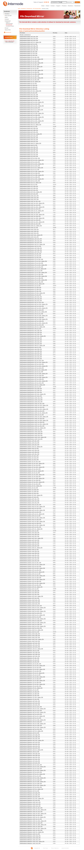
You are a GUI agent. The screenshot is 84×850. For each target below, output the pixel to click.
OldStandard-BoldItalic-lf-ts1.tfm (30, 295)
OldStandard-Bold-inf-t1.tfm (28, 44)
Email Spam (45, 848)
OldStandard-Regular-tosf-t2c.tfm (30, 839)
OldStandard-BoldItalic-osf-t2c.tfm (31, 334)
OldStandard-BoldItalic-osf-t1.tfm (30, 328)
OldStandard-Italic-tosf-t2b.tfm (30, 635)
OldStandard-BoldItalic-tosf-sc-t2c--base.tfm (34, 424)
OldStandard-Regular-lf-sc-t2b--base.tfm (32, 680)
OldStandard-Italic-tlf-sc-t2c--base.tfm (32, 583)
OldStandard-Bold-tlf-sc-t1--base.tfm (31, 167)
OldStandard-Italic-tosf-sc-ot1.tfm (31, 613)
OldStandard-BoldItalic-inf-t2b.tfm (31, 250)
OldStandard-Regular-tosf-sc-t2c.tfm (31, 830)
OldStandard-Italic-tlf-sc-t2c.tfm (30, 585)
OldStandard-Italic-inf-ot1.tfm (29, 444)
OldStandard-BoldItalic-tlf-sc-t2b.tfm (32, 379)
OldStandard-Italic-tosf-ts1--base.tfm (32, 639)
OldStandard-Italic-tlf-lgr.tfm (29, 557)
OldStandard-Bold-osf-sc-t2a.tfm (30, 115)
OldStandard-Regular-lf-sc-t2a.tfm (30, 678)
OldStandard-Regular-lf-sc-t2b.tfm (30, 682)
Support (58, 5)
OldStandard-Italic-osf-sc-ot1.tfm (30, 512)
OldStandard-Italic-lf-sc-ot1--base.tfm (32, 467)
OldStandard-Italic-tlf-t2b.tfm (29, 592)
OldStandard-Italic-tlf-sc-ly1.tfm (30, 566)
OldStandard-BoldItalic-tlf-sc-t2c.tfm (32, 383)
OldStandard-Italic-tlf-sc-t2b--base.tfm (32, 579)
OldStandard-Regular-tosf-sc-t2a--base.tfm (33, 821)
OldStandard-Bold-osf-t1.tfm (28, 126)
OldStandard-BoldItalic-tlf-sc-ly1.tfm (32, 364)
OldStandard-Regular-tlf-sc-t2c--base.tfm (33, 785)
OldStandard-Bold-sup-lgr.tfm (29, 137)
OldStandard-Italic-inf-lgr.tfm (29, 441)
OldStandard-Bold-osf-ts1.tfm (29, 135)
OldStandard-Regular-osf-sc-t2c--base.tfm (33, 727)
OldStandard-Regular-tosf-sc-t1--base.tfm (33, 817)
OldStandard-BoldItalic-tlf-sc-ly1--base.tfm (33, 362)
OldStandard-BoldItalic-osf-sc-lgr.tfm (32, 302)
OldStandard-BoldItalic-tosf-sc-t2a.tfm (32, 418)
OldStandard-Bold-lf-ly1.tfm (28, 53)
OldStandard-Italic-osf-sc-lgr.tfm (30, 504)
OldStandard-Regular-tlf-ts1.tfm (30, 800)
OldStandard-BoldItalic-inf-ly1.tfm (31, 240)
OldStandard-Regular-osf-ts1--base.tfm (32, 740)
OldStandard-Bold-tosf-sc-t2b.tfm (30, 220)
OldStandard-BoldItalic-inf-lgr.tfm (31, 238)
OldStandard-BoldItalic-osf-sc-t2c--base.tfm (33, 323)
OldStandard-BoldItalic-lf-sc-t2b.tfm (31, 278)
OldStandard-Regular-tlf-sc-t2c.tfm (31, 787)
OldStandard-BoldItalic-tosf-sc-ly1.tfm (32, 407)
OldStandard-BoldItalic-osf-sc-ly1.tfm (32, 306)
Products (64, 5)
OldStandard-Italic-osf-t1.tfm (29, 530)
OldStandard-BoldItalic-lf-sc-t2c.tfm (31, 281)
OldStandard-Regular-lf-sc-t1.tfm (30, 675)
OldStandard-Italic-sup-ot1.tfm (29, 545)
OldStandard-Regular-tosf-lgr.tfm (30, 802)
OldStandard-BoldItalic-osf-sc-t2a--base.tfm (33, 315)
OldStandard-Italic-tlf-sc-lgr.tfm (30, 562)
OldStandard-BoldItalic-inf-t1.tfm (30, 246)
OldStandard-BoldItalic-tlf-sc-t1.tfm (31, 371)
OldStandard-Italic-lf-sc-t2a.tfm (30, 476)
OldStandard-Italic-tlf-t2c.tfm (29, 594)
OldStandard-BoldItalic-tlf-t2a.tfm (31, 388)
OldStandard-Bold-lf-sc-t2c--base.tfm (31, 77)
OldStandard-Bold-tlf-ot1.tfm (29, 156)
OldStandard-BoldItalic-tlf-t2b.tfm (31, 390)
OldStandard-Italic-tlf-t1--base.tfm (31, 587)
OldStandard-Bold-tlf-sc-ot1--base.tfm (32, 164)
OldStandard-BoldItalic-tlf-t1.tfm (30, 386)
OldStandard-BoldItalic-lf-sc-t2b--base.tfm (33, 276)
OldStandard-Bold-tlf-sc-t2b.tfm (30, 177)
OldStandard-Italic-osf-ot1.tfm (29, 502)
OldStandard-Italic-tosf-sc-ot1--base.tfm (33, 611)
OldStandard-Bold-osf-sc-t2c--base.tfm (32, 121)
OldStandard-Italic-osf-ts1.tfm (29, 540)
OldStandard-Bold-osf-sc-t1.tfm (29, 111)
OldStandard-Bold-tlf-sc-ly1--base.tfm (32, 160)
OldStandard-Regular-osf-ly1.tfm (30, 703)
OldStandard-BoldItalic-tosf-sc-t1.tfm (32, 414)
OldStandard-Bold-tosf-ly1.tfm (29, 197)
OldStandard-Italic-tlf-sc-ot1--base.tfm (32, 568)
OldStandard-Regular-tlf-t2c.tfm (30, 796)
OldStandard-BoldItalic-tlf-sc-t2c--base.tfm (33, 381)
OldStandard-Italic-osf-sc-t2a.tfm (30, 519)
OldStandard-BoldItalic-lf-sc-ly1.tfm (31, 263)
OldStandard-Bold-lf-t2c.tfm (28, 89)
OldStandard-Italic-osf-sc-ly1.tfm (30, 508)
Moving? (6, 28)
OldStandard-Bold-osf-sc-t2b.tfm (30, 119)
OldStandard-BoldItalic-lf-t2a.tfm (30, 287)
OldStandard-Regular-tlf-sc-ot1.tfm (31, 772)
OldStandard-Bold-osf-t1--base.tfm (30, 124)
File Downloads (9, 24)
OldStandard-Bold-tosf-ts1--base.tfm (31, 235)
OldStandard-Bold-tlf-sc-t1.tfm (29, 169)
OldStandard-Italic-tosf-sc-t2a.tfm (31, 620)
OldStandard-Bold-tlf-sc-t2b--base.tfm (32, 175)
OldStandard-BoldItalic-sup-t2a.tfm (31, 349)
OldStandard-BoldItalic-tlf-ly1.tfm (31, 356)
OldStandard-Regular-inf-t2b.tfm (30, 654)
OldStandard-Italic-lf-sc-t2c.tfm (30, 484)
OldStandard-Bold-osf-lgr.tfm (29, 94)
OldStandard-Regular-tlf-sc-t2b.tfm (31, 783)
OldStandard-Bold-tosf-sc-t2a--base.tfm (32, 214)
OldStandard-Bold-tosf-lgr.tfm (29, 195)
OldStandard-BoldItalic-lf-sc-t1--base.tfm (33, 268)
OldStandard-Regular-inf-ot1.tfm (30, 646)
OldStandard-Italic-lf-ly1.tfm (29, 457)
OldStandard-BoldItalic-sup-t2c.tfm (31, 353)
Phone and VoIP (8, 15)
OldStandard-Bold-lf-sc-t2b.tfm (29, 76)
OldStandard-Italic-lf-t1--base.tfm (31, 486)
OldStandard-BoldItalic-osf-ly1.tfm (31, 298)
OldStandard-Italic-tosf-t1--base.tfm (31, 630)
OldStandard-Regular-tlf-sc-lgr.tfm (31, 764)
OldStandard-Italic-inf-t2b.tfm (29, 452)
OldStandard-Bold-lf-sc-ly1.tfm (29, 61)
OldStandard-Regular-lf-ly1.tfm (29, 660)
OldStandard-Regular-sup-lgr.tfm (30, 744)
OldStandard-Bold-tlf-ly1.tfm (29, 154)
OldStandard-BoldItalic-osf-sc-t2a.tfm (32, 317)
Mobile (6, 17)
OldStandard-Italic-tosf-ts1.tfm (30, 641)
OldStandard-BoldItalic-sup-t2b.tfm (31, 351)
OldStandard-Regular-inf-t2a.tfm (30, 652)
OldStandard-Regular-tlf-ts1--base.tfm (32, 798)
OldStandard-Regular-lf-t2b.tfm (29, 693)
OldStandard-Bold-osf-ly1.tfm (29, 96)
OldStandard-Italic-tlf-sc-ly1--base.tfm (32, 564)
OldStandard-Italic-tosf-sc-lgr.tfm (31, 605)
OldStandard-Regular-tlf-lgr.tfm (30, 759)
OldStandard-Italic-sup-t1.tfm (29, 549)
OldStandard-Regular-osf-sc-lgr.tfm (31, 706)
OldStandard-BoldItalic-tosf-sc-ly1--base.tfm (34, 405)
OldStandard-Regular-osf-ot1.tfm (30, 704)
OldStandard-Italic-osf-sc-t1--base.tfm (32, 514)
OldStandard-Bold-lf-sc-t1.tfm (29, 68)
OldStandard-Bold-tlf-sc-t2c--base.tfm (32, 179)
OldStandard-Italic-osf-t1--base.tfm (31, 529)
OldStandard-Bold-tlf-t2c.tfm (29, 190)
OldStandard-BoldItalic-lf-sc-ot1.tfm (31, 267)
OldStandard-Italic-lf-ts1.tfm (29, 497)
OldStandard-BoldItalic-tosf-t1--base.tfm (33, 427)
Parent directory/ (25, 34)
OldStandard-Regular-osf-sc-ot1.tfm (31, 714)
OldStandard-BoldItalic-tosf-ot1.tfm (31, 401)
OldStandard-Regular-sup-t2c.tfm (30, 757)
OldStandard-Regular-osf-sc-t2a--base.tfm (33, 720)
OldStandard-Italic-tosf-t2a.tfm (30, 633)
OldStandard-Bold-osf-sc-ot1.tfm (30, 107)
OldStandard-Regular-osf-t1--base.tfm (31, 731)
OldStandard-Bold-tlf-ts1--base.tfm (31, 192)
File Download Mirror (37, 8)
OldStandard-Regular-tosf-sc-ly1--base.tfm (33, 809)
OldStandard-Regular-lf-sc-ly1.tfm (30, 667)
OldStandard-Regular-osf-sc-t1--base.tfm (32, 716)
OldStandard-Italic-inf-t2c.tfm (29, 454)
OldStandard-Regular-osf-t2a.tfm (30, 734)
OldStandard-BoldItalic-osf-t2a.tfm (31, 330)
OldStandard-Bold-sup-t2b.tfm (29, 149)
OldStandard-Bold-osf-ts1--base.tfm (31, 134)
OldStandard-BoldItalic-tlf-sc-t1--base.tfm (33, 369)
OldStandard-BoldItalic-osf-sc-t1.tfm (31, 313)
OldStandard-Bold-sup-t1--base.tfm (30, 143)
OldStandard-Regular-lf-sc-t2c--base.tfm (32, 684)
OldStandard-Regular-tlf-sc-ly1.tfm (31, 768)
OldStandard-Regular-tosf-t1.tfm (30, 834)
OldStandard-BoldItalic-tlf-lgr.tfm (31, 354)
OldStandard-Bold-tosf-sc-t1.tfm (30, 212)
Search (76, 2)
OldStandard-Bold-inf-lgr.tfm (29, 36)
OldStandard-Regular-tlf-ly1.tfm (30, 761)
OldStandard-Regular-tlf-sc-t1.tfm (30, 776)
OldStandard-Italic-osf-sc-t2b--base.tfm (32, 521)
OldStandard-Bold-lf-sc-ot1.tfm (29, 64)
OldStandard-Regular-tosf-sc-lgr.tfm (31, 807)
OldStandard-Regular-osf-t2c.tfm (30, 738)
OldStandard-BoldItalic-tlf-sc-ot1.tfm (32, 368)
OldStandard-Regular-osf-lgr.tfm (30, 701)
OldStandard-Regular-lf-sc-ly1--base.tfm (32, 665)
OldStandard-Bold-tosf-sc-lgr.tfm (30, 201)
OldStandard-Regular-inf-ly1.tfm (30, 645)
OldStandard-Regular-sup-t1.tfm (29, 751)
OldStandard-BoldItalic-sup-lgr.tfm (31, 339)
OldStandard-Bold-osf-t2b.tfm (29, 130)
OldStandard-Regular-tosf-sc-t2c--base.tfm (33, 828)
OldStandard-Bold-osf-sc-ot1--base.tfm (32, 105)
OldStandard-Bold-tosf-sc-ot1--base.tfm (32, 207)
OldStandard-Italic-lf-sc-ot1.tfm (30, 469)
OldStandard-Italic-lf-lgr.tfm (29, 456)
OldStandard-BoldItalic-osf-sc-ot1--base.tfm (33, 308)
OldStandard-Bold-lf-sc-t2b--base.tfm (31, 74)
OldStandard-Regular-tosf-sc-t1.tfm (31, 819)
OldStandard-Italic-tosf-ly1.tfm (30, 602)
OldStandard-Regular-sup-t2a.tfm (30, 753)
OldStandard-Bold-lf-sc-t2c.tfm (29, 79)
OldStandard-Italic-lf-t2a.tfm (29, 489)
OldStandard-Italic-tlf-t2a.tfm (29, 590)
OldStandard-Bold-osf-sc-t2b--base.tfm (32, 117)
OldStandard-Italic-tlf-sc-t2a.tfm (30, 577)
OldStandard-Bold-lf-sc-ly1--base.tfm (31, 59)
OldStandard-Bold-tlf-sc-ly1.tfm (30, 162)
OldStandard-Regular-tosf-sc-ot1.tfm (31, 815)
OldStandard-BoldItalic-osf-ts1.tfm (31, 338)
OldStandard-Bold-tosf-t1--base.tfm (31, 225)
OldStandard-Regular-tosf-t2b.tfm (30, 837)
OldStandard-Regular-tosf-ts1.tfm (30, 843)
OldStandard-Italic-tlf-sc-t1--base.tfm (32, 572)
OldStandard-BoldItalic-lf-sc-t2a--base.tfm (33, 272)
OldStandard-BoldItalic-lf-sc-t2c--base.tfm (33, 280)
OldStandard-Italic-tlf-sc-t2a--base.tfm (32, 575)
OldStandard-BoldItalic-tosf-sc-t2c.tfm (32, 426)
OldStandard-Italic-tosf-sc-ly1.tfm (31, 609)
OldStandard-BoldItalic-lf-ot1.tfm (30, 257)
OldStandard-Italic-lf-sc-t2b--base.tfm (32, 478)
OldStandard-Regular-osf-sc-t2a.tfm (31, 721)
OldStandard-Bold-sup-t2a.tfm (29, 147)
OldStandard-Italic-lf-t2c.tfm (29, 493)
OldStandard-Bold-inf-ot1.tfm (29, 40)
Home (42, 5)
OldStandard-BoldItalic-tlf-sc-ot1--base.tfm (33, 366)
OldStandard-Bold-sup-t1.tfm (28, 145)
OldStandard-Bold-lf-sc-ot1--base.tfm (31, 62)
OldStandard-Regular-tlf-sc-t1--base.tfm (32, 774)
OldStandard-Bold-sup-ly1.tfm (29, 139)
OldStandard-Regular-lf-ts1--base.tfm (31, 697)
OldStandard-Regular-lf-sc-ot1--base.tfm (32, 669)
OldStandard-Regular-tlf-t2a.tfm (30, 792)
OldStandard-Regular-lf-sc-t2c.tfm (30, 686)
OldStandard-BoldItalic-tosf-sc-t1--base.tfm (33, 412)
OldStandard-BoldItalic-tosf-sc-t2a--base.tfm (34, 416)
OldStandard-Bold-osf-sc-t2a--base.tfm (32, 113)
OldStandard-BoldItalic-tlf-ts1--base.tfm (33, 394)
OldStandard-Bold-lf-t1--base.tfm (30, 81)
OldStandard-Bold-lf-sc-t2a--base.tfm (31, 70)
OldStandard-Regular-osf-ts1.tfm (30, 742)
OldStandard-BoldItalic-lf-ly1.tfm (30, 255)
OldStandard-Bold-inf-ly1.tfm (29, 38)
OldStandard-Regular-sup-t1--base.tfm (31, 749)
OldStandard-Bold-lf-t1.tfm (28, 83)
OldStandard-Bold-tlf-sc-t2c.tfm (30, 180)
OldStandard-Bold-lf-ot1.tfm (28, 55)
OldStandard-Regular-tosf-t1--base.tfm (32, 832)
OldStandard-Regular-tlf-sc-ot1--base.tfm (33, 770)
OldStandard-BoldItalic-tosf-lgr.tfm (31, 398)
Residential (77, 5)
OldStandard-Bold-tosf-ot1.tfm (29, 199)
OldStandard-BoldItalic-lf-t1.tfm (30, 285)
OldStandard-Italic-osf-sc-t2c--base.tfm (32, 525)
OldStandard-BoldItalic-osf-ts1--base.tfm (33, 336)
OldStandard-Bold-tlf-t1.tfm (28, 184)
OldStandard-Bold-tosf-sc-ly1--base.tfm (32, 203)
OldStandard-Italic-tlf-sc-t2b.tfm (30, 581)
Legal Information (65, 848)
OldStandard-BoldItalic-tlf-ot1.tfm (31, 358)
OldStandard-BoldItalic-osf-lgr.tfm (31, 296)
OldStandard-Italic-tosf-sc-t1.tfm (30, 617)
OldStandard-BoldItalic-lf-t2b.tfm (30, 289)
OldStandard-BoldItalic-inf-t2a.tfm (31, 248)
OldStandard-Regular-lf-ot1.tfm (29, 661)
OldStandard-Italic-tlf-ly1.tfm (29, 558)
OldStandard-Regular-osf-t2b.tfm (30, 736)
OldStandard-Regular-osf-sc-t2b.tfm (31, 725)
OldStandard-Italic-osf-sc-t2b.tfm (30, 523)
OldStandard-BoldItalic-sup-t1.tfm (30, 347)
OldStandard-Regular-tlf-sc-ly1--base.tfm (33, 766)
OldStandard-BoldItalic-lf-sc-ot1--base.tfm (33, 265)
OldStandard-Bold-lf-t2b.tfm (28, 87)
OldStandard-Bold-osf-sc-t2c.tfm (30, 122)
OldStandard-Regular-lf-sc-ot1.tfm (30, 671)
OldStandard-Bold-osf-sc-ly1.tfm (30, 104)
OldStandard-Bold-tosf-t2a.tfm (29, 229)
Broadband (7, 13)
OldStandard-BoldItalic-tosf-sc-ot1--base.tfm (34, 409)
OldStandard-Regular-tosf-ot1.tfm (30, 806)
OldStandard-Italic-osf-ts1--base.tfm (31, 538)
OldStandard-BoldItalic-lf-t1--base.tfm (32, 283)
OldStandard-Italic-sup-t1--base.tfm (31, 547)
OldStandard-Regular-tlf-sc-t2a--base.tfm (33, 778)
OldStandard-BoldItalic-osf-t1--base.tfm (32, 326)
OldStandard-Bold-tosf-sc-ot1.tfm (30, 208)
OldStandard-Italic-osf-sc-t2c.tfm (30, 527)
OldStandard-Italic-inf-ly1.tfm (29, 442)
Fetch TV (8, 22)
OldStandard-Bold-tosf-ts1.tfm (29, 237)
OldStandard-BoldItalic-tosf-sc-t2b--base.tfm (34, 420)
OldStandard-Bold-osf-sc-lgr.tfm (30, 100)
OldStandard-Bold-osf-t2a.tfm (29, 128)
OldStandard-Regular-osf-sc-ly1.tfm (31, 710)
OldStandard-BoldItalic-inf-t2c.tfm (31, 251)
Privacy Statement (55, 848)
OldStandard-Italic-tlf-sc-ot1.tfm (30, 570)
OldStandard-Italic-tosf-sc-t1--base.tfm (32, 615)
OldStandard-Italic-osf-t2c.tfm (29, 536)
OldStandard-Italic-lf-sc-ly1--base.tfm (32, 463)
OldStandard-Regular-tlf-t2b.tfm (30, 794)
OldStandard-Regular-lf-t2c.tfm (29, 695)
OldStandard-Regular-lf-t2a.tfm (29, 691)
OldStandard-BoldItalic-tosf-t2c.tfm (31, 435)
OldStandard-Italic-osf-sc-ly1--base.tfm (32, 506)
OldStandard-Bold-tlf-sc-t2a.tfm (30, 173)
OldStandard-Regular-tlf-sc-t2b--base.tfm (33, 781)
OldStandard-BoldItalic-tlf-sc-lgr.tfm (32, 360)
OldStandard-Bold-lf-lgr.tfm (28, 51)
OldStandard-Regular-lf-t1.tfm (29, 690)
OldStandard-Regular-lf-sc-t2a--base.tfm (32, 676)
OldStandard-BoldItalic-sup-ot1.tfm (31, 343)
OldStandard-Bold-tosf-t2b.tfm (29, 231)
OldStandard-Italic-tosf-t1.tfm (29, 632)
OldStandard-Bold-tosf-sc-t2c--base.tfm (32, 222)
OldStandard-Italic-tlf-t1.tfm (29, 588)
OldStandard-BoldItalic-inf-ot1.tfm (31, 242)
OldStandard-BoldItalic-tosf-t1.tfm (31, 429)
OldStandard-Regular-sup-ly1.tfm (30, 746)
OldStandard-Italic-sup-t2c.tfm (29, 555)
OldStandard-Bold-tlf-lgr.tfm (29, 152)
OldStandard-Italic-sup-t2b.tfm (29, 553)
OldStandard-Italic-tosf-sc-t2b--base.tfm (33, 622)
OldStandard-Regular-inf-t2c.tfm (30, 656)
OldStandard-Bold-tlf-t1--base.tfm (30, 182)
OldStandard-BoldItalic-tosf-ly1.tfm (31, 399)
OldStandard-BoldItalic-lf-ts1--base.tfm (32, 293)
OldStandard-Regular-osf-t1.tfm (29, 733)
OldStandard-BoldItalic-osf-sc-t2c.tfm (32, 325)
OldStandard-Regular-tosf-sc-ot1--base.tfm (33, 813)
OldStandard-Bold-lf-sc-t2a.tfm (29, 72)
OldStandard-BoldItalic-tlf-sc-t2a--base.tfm (33, 373)
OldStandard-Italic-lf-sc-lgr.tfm (30, 461)
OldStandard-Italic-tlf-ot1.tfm (29, 560)
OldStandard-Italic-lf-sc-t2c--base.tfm (32, 482)
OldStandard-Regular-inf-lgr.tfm (30, 643)
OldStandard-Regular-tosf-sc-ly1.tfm (31, 811)
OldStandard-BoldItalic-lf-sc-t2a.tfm (31, 274)
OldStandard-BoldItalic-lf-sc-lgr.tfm (31, 259)
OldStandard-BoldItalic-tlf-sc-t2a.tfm (32, 375)
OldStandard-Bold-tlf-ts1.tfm (29, 193)
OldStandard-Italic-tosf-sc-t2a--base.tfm (33, 618)
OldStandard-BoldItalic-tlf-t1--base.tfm (32, 384)
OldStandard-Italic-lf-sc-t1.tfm (30, 472)
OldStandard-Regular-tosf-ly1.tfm (30, 804)
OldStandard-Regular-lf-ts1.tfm (29, 699)
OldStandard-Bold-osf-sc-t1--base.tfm (31, 109)
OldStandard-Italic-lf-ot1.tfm (29, 459)
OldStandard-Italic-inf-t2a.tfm (29, 450)
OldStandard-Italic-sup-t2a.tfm (29, 551)
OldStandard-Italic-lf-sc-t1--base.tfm (32, 471)
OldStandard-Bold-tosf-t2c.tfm (29, 233)
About (47, 5)
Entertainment (7, 20)
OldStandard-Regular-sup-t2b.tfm (30, 755)
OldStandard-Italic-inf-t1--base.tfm (31, 446)
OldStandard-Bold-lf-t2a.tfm (28, 85)
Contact (53, 5)
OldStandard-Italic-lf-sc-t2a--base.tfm (32, 474)
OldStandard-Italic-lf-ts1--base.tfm (31, 495)
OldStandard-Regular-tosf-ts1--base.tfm (32, 841)
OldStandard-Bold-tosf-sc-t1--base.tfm (32, 210)
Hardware (7, 19)
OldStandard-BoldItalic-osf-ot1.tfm (31, 300)
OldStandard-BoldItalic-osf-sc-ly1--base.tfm (33, 304)
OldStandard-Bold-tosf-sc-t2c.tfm (30, 223)
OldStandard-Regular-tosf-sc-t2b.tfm (31, 826)
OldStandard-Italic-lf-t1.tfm (29, 487)
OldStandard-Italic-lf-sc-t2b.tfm (30, 480)
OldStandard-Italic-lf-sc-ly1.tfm (30, 465)
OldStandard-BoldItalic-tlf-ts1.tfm (31, 396)
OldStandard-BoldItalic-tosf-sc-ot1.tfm (32, 411)
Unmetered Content (10, 26)
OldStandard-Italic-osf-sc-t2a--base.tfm (32, 517)
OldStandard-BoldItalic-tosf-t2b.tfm (31, 433)
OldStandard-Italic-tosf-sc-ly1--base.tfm (33, 607)
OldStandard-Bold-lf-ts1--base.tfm (30, 91)
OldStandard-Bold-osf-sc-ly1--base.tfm (32, 102)
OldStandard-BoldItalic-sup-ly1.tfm (31, 341)
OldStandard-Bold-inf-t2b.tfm (29, 47)
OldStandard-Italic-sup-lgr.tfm (29, 542)
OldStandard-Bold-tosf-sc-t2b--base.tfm (32, 218)
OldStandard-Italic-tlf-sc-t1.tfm (30, 573)
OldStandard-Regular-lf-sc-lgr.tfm (30, 663)
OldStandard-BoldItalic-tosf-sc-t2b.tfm (32, 422)
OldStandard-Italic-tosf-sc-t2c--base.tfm (33, 626)
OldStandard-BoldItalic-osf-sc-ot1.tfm (32, 310)
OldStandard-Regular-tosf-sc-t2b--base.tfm (33, 824)
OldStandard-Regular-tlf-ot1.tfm (30, 763)
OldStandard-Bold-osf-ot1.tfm (29, 98)
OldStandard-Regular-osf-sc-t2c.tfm (31, 729)
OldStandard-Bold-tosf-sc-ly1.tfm (30, 205)
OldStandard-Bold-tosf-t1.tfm (29, 227)
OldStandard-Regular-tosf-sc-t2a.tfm (31, 822)
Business (70, 5)
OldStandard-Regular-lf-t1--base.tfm (31, 688)
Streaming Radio (9, 23)
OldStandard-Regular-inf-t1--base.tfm (31, 648)
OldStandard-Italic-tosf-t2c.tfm (30, 637)
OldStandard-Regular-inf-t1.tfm (29, 650)
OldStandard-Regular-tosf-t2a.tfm (30, 836)
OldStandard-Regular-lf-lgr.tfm (29, 658)
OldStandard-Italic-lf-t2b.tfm (29, 491)
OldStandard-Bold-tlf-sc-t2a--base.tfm (32, 171)
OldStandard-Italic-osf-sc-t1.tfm (30, 515)
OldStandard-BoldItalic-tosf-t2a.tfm (31, 431)
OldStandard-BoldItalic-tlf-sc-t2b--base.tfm (33, 377)
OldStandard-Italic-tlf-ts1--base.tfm (31, 596)
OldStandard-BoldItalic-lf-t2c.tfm (30, 291)
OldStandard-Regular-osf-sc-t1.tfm (30, 718)
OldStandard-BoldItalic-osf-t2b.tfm (31, 332)
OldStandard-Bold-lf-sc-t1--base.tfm (31, 66)
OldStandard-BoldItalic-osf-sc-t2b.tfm (32, 321)
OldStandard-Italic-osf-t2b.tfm (29, 534)
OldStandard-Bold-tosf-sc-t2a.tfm (30, 216)
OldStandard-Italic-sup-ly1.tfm (29, 544)
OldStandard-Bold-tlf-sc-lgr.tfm (30, 158)
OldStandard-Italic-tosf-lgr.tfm (30, 600)
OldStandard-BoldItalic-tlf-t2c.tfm (31, 392)
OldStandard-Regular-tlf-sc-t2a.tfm (31, 779)
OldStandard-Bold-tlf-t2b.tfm (29, 188)
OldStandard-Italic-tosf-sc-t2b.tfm (31, 624)
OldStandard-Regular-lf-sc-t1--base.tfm (32, 673)
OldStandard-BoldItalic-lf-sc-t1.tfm (31, 270)
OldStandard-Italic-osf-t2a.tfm (29, 532)
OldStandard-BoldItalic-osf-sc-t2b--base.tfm (33, 319)
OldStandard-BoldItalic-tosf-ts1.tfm (31, 439)
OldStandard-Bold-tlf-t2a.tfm (29, 186)
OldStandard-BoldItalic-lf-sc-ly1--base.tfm (33, 261)
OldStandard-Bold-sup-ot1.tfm (29, 141)
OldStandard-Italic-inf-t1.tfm (29, 448)
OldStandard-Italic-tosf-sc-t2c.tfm (31, 628)
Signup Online (8, 29)
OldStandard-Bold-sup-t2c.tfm (29, 150)
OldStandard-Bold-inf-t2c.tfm (29, 49)
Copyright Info (37, 848)
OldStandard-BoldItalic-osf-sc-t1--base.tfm (33, 311)
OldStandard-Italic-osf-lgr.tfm (29, 499)
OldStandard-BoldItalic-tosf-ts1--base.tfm (33, 437)
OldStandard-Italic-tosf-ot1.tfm (30, 603)
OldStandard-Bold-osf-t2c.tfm (29, 132)
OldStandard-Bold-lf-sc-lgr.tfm (29, 57)
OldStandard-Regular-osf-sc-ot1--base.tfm (33, 712)
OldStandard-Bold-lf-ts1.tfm (28, 92)
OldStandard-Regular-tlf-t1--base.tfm (31, 789)
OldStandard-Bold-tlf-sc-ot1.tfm (30, 165)
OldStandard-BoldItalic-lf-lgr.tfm (30, 253)
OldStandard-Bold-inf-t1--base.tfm (30, 42)
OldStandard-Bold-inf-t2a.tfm (29, 46)
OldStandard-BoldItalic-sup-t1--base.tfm (32, 345)
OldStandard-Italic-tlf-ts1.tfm (29, 598)
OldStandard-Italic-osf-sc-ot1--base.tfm (32, 510)
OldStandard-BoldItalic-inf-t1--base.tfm (32, 244)
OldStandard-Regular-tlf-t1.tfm (29, 791)
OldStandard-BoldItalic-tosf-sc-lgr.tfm (32, 403)
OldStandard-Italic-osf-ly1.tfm (29, 500)
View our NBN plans (9, 41)
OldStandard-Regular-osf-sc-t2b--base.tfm (33, 723)
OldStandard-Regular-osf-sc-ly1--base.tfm (33, 708)
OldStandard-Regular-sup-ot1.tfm (30, 748)
